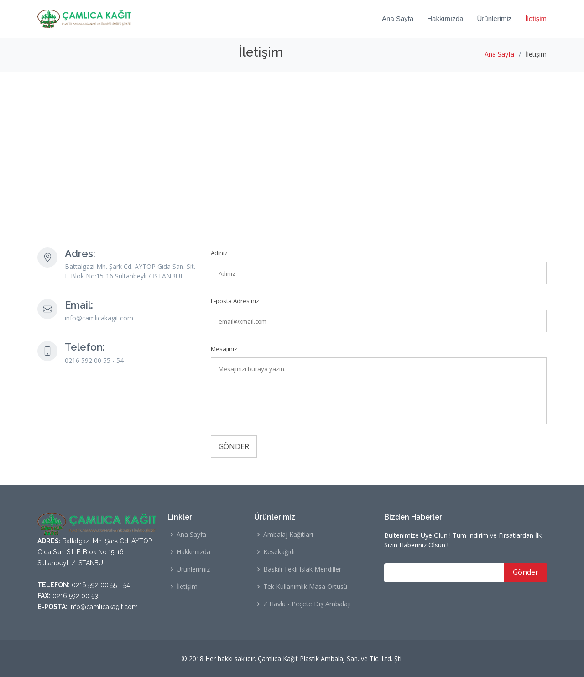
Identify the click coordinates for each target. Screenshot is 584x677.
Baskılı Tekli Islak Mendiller (302, 569)
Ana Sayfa (397, 18)
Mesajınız (224, 349)
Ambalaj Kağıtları (288, 534)
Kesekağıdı (279, 552)
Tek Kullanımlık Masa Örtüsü (305, 586)
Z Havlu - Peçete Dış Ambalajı (307, 604)
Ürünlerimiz (494, 18)
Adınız (219, 253)
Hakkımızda (445, 18)
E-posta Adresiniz (235, 301)
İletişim (536, 18)
